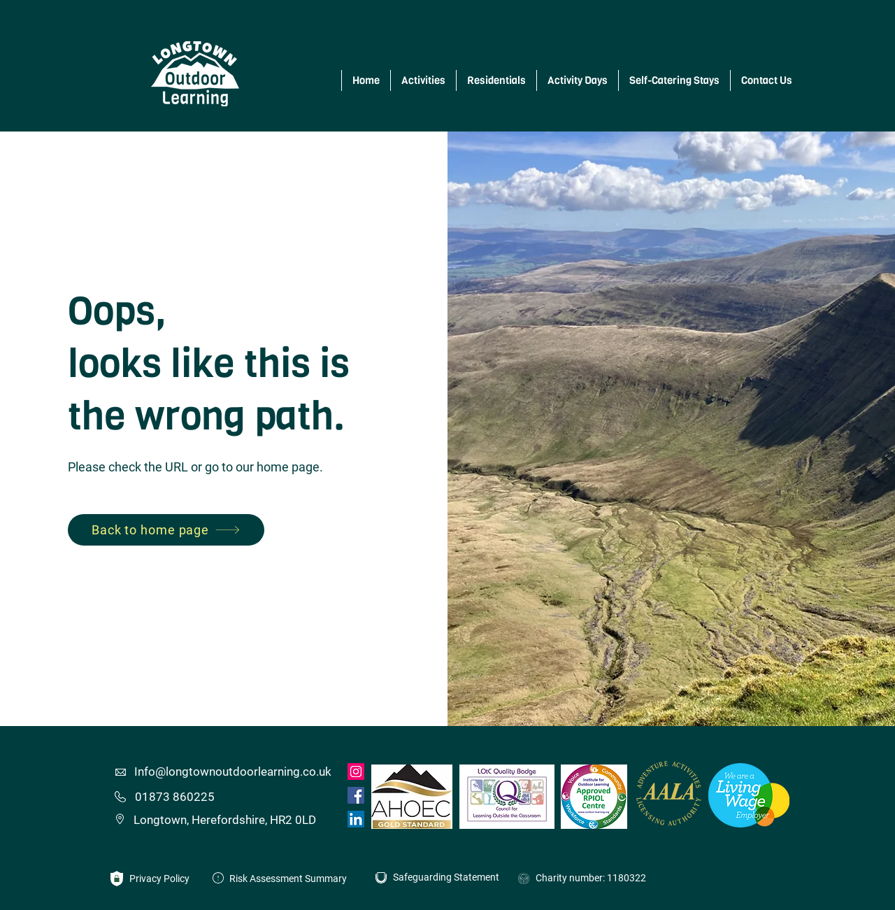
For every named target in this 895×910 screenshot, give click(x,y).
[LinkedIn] (356, 819)
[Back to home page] (166, 530)
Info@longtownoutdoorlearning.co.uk (232, 772)
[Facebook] (356, 795)
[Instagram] (356, 771)
